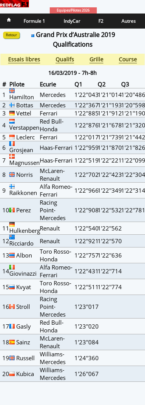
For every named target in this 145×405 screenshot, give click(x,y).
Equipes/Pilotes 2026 (73, 10)
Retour (11, 35)
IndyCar (72, 21)
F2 (100, 21)
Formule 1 (34, 21)
